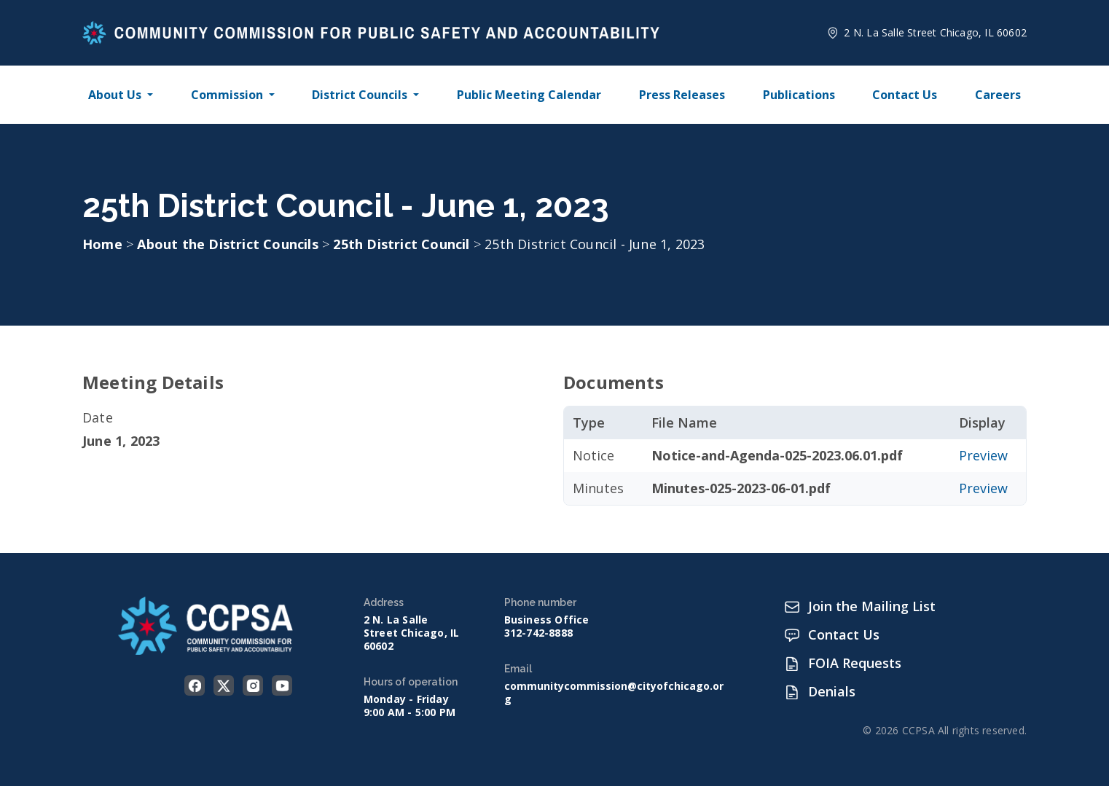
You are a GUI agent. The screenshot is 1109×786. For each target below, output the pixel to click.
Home (102, 244)
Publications (799, 95)
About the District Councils (229, 244)
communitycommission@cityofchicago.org (614, 693)
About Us (114, 95)
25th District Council (403, 244)
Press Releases (682, 95)
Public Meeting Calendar (529, 95)
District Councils (359, 95)
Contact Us (904, 95)
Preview (983, 455)
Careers (998, 95)
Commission (227, 95)
